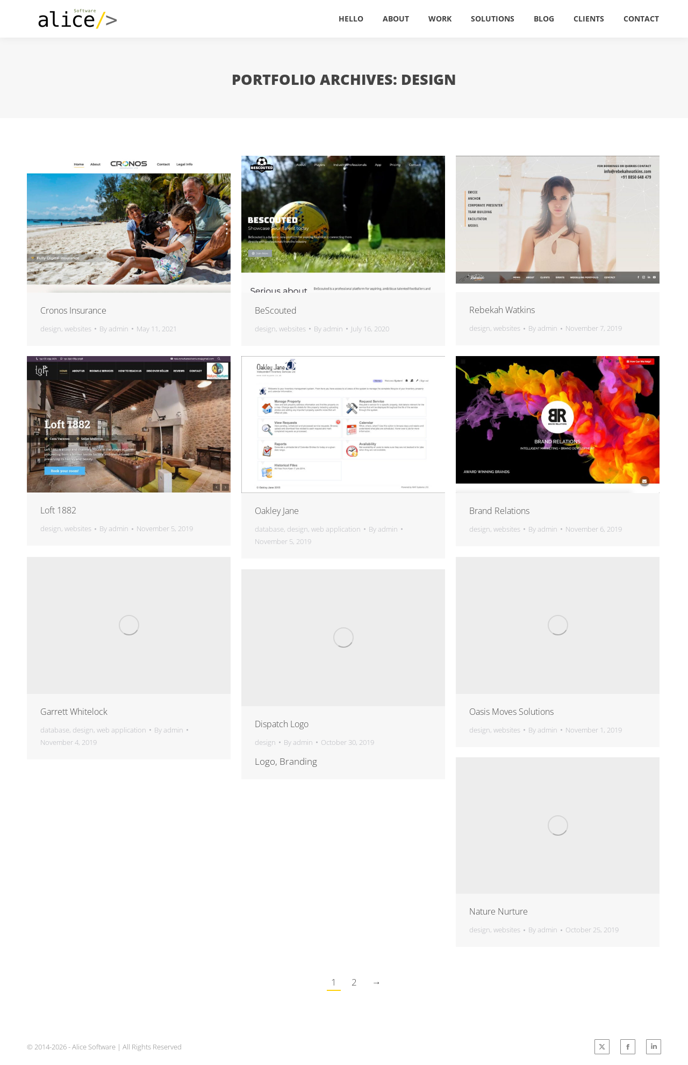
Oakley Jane (277, 511)
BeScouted (276, 310)
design (50, 329)
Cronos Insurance (73, 310)
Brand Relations (499, 511)
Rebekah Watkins (502, 310)
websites (77, 329)
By (113, 329)
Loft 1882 (58, 510)
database (269, 529)
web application (336, 529)
